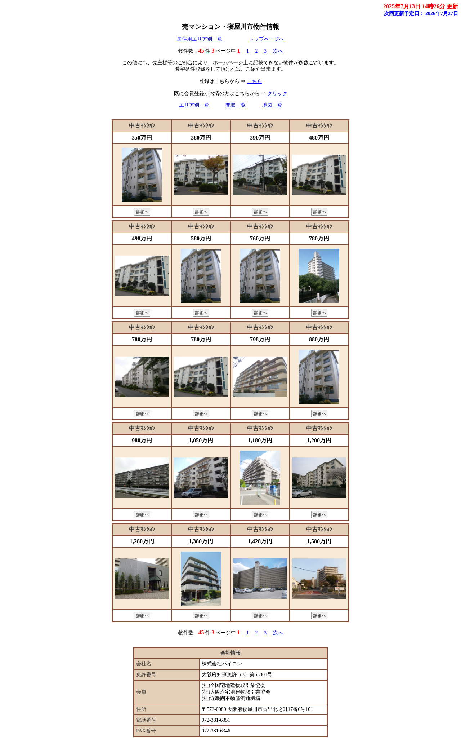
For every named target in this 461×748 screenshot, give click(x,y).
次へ (278, 51)
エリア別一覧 (194, 105)
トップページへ (266, 39)
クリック (277, 93)
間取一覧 (235, 105)
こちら (254, 81)
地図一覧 (272, 105)
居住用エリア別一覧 (199, 39)
